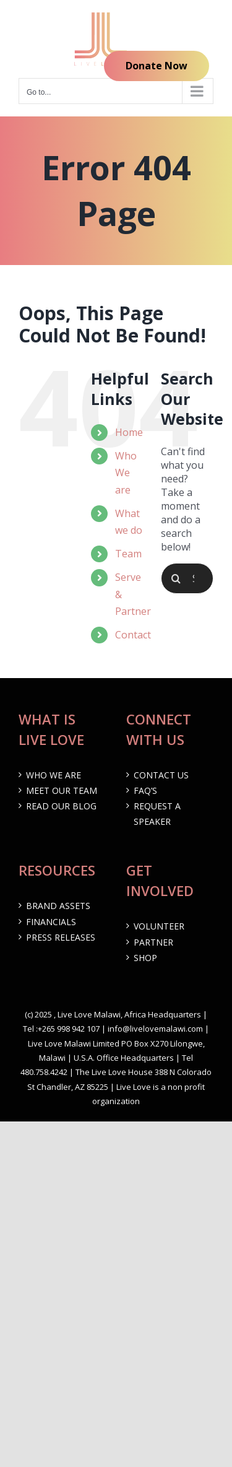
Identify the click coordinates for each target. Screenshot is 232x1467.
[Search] (176, 578)
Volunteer (159, 926)
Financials (51, 922)
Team (128, 553)
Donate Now (156, 65)
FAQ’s (145, 790)
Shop (145, 958)
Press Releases (60, 937)
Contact (133, 635)
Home (129, 432)
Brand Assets (58, 906)
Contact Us (161, 775)
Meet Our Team (61, 790)
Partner (153, 942)
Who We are (126, 472)
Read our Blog (61, 806)
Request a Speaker (157, 813)
